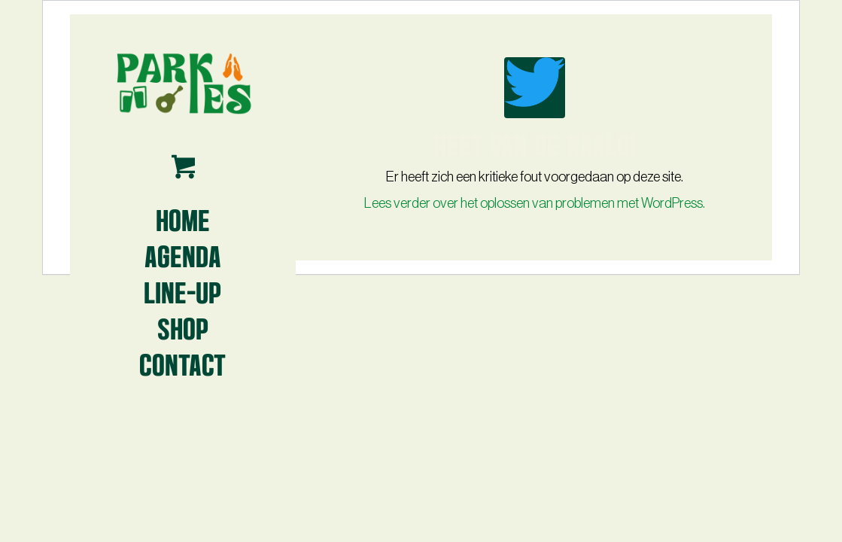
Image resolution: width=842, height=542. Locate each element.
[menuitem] (182, 219)
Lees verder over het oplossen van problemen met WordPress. (534, 203)
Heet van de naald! (534, 143)
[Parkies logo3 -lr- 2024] (183, 82)
